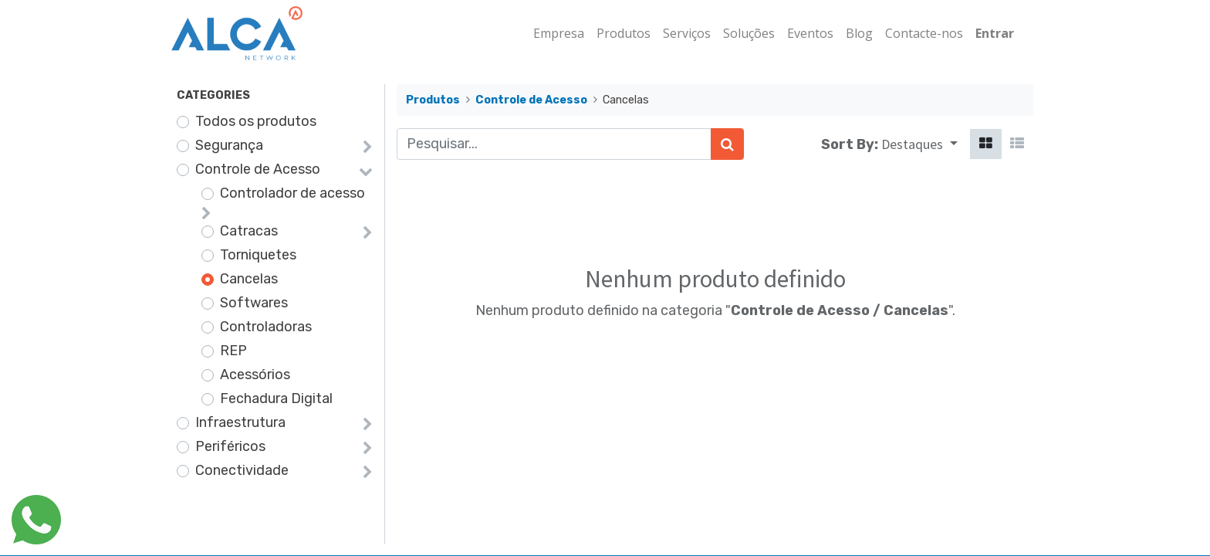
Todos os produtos (255, 121)
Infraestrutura (240, 422)
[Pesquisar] (727, 144)
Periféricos (230, 446)
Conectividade (242, 470)
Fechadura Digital (276, 398)
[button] (919, 144)
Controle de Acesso (257, 169)
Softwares (254, 302)
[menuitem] (553, 33)
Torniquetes (258, 254)
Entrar (989, 33)
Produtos (433, 100)
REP (233, 350)
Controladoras (266, 326)
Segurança (229, 145)
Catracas (249, 230)
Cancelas (249, 278)
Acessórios (255, 374)
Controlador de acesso (292, 193)
